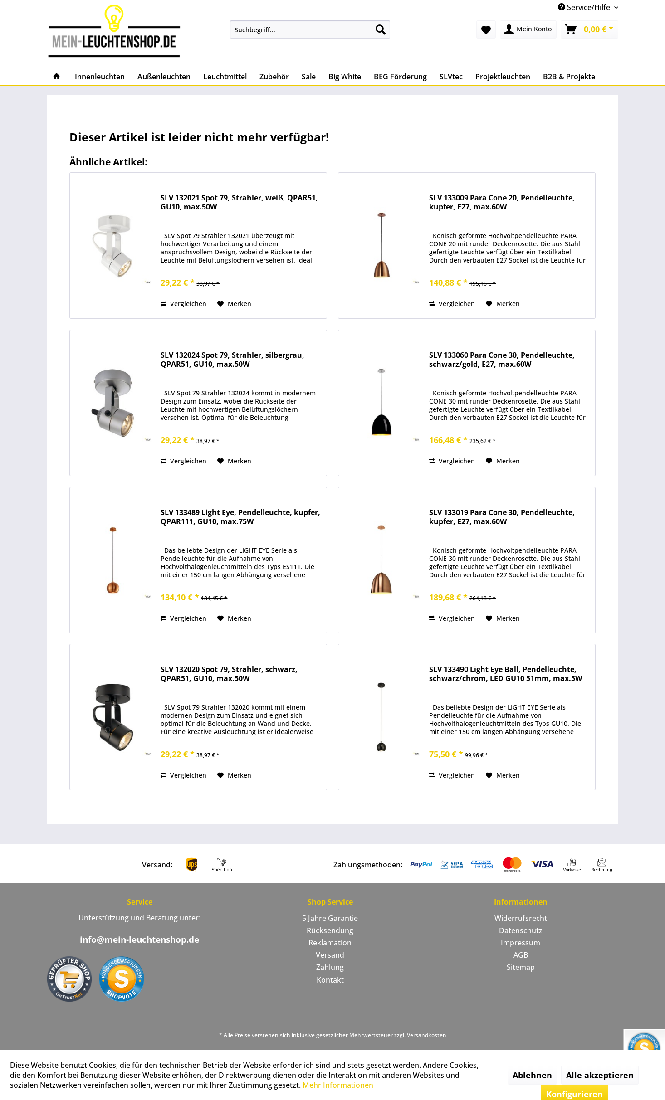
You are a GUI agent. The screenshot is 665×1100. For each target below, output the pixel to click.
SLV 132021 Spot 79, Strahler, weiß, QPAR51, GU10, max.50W (239, 202)
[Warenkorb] (589, 29)
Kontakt (330, 980)
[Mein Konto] (528, 29)
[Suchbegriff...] (310, 29)
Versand (330, 955)
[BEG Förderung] (400, 76)
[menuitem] (310, 29)
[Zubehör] (274, 76)
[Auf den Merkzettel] (234, 303)
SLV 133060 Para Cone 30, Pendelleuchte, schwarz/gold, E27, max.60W (502, 359)
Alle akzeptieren (600, 1075)
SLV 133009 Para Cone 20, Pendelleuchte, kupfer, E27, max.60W (502, 202)
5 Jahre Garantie (330, 918)
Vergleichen (183, 303)
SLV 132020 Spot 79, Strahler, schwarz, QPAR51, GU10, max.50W (229, 674)
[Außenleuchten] (164, 76)
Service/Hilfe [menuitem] (585, 7)
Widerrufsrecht (520, 918)
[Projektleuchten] (503, 76)
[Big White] (344, 76)
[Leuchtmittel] (225, 76)
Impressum (520, 943)
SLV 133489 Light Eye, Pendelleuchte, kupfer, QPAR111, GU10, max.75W (240, 517)
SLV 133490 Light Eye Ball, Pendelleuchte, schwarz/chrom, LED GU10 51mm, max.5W (505, 674)
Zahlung (330, 967)
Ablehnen (532, 1075)
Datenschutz (521, 930)
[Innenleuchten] (99, 76)
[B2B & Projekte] (569, 76)
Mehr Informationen (338, 1085)
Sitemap (521, 967)
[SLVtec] (451, 76)
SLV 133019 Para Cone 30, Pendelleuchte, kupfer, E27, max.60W (502, 517)
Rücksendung (330, 930)
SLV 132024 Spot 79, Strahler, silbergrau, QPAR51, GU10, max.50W (232, 359)
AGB (520, 955)
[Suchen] (380, 29)
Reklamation (330, 943)
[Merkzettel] (486, 29)
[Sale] (308, 76)
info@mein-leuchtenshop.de (139, 939)
